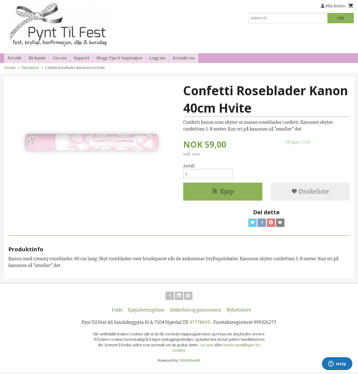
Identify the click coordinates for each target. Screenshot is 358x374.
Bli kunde (37, 58)
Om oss (60, 58)
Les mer (207, 347)
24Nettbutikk (190, 363)
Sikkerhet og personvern (195, 312)
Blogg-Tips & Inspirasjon (119, 58)
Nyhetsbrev (239, 312)
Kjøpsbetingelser (146, 312)
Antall (188, 166)
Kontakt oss (184, 58)
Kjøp (223, 192)
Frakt (117, 312)
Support (82, 58)
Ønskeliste (310, 192)
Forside (15, 58)
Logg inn (157, 58)
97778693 (200, 324)
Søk (340, 18)
